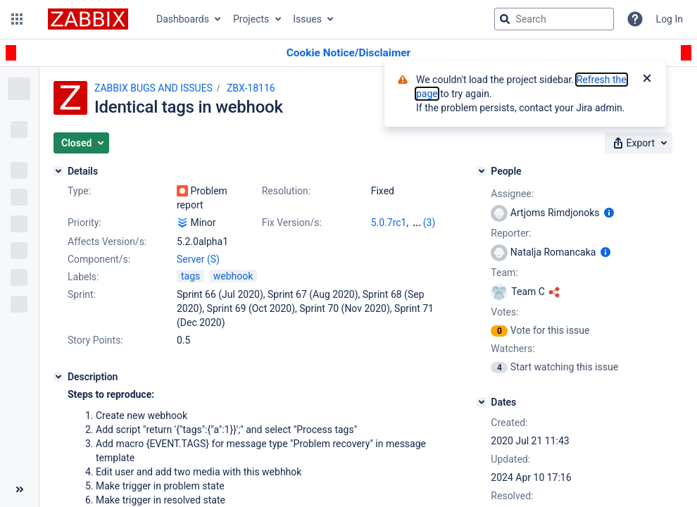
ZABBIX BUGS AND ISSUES (153, 88)
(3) (429, 222)
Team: (504, 272)
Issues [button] (307, 19)
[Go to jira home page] (88, 19)
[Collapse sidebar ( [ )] (19, 489)
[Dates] (481, 402)
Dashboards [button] (182, 19)
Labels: (83, 276)
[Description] (58, 377)
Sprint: (82, 294)
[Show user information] (609, 212)
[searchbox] (554, 19)
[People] (481, 171)
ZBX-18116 (251, 88)
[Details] (58, 171)
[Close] (647, 80)
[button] (17, 19)
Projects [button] (251, 19)
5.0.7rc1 (389, 222)
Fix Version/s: (292, 222)
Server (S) (198, 259)
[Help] (635, 19)
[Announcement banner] (348, 53)
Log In (669, 19)
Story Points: (95, 340)
